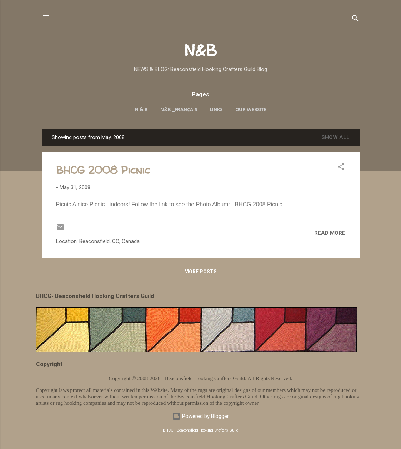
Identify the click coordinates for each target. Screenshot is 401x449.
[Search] (355, 19)
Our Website (250, 109)
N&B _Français (178, 109)
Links (216, 109)
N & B (141, 109)
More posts (200, 271)
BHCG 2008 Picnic (103, 169)
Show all (335, 137)
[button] (341, 167)
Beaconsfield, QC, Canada (109, 241)
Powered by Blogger (200, 416)
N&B (200, 50)
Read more (329, 233)
